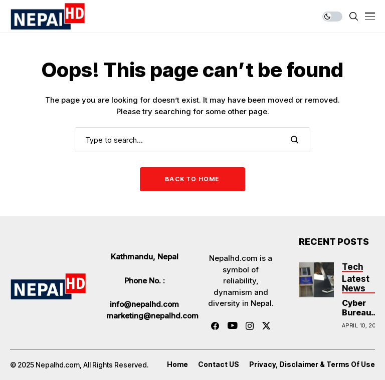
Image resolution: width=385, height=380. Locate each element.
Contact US (218, 364)
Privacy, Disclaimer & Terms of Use (312, 364)
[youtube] (232, 325)
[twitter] (266, 325)
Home (177, 364)
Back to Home (192, 179)
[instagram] (250, 326)
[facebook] (215, 326)
